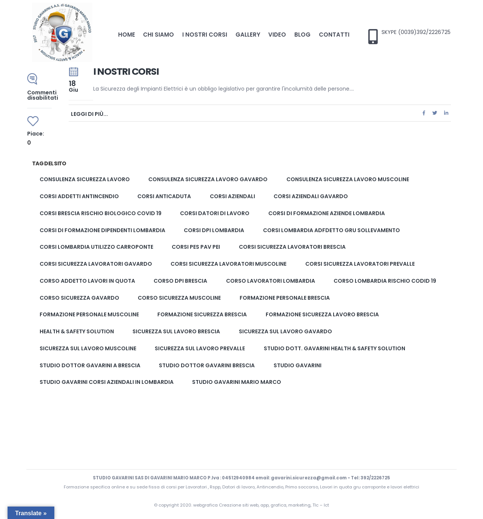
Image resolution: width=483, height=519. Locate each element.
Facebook (424, 113)
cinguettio (435, 113)
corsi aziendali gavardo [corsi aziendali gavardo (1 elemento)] (311, 196)
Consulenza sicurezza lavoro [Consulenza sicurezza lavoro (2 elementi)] (85, 179)
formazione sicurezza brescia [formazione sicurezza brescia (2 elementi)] (202, 315)
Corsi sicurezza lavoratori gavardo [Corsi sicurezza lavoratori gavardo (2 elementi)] (96, 264)
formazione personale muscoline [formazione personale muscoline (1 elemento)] (89, 315)
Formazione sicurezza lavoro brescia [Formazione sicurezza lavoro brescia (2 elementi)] (322, 315)
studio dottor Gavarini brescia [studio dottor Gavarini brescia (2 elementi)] (207, 365)
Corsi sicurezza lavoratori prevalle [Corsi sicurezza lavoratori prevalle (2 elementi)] (360, 264)
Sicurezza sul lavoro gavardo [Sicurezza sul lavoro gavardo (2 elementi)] (285, 331)
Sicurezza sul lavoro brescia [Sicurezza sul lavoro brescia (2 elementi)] (176, 331)
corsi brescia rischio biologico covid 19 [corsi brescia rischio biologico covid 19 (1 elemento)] (101, 213)
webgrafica (206, 505)
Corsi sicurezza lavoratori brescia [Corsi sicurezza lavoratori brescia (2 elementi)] (292, 247)
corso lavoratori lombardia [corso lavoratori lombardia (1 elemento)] (270, 281)
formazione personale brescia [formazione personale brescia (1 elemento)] (285, 298)
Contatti (334, 35)
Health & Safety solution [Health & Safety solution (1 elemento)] (77, 331)
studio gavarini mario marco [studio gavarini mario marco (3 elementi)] (236, 382)
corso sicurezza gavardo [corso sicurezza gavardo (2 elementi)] (79, 298)
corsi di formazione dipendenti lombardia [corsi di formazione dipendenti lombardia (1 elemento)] (102, 230)
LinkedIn (446, 113)
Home (126, 35)
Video (277, 35)
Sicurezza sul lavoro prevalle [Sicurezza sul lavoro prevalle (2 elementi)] (200, 348)
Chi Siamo (158, 35)
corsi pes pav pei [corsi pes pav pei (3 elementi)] (196, 247)
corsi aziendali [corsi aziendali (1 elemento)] (232, 196)
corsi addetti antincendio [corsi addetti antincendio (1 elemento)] (79, 196)
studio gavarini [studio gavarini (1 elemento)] (297, 365)
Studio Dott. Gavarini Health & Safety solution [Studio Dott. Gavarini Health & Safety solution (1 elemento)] (334, 348)
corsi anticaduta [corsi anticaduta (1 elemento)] (164, 196)
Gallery (247, 35)
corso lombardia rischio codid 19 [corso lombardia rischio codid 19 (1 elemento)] (385, 281)
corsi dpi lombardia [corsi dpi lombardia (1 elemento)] (214, 230)
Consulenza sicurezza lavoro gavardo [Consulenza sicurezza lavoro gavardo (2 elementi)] (208, 179)
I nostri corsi (204, 35)
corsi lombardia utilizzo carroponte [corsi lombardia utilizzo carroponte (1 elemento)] (96, 247)
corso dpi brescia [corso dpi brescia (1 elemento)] (180, 281)
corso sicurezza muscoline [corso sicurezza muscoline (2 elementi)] (179, 298)
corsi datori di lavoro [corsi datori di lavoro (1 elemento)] (214, 213)
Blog (302, 35)
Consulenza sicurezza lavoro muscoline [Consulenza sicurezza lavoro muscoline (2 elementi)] (347, 179)
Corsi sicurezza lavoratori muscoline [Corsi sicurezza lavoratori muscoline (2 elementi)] (228, 264)
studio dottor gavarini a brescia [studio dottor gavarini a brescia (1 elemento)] (90, 365)
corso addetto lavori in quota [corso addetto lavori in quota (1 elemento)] (87, 281)
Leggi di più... (89, 113)
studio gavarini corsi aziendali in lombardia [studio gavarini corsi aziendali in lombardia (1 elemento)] (107, 382)
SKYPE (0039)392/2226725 (416, 32)
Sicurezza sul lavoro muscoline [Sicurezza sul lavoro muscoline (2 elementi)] (88, 348)
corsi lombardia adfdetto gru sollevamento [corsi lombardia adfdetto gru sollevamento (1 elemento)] (331, 230)
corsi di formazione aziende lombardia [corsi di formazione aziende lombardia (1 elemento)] (326, 213)
